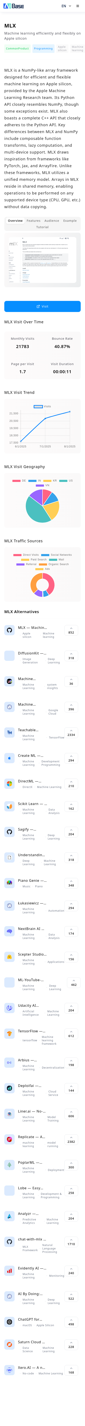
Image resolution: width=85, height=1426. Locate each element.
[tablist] (42, 224)
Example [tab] (70, 221)
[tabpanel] (42, 263)
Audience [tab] (51, 221)
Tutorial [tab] (42, 227)
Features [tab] (33, 221)
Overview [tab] (15, 221)
